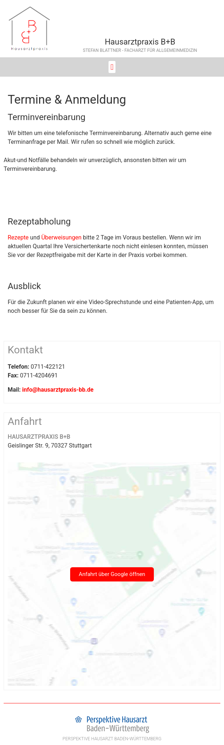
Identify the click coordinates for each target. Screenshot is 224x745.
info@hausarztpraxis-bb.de (58, 389)
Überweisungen (61, 237)
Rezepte (18, 237)
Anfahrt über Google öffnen (112, 574)
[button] (112, 67)
